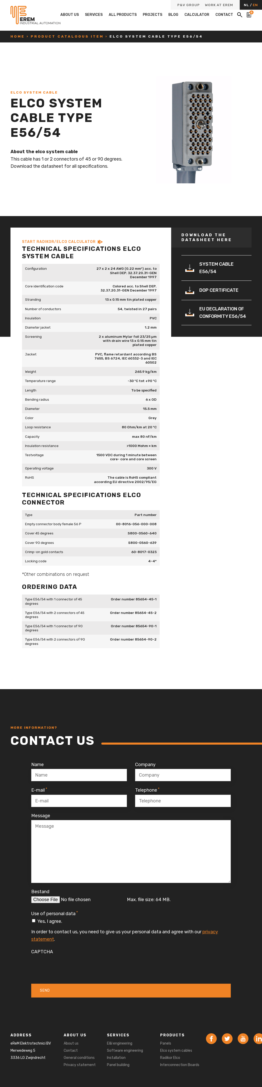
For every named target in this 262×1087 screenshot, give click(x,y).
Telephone (147, 790)
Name (37, 764)
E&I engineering (119, 1043)
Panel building (118, 1065)
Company (145, 764)
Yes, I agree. (49, 921)
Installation (116, 1058)
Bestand (40, 891)
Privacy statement (80, 1065)
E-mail (39, 790)
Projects (152, 15)
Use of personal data (54, 913)
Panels (165, 1043)
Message (40, 816)
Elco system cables (176, 1050)
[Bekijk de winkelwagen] (249, 14)
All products (123, 15)
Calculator (196, 15)
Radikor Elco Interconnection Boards (179, 1061)
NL (247, 5)
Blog (173, 15)
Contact (224, 15)
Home (17, 36)
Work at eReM (219, 5)
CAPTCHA (42, 952)
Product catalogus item (67, 36)
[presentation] (70, 966)
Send (45, 990)
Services (94, 15)
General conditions (79, 1058)
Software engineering (125, 1050)
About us (69, 15)
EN (255, 5)
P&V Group (188, 5)
